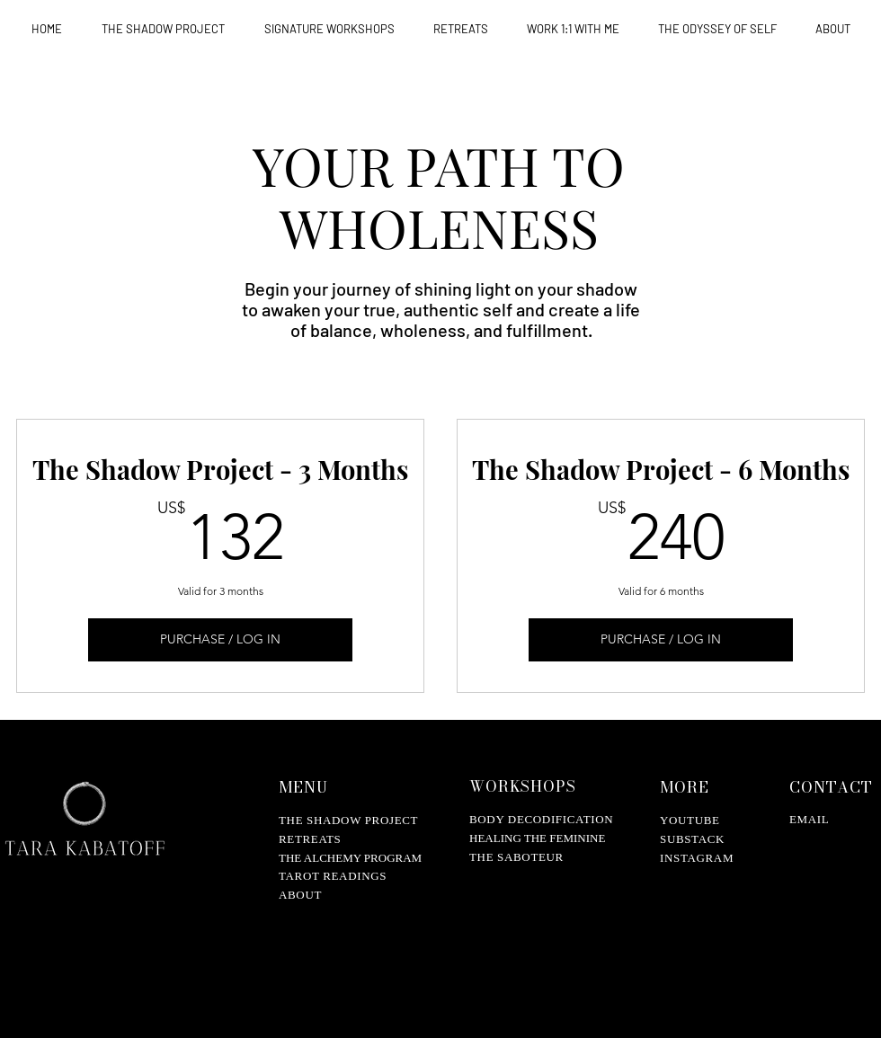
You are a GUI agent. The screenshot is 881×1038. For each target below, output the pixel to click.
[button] (329, 28)
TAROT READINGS (333, 876)
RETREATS (310, 839)
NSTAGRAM (699, 858)
